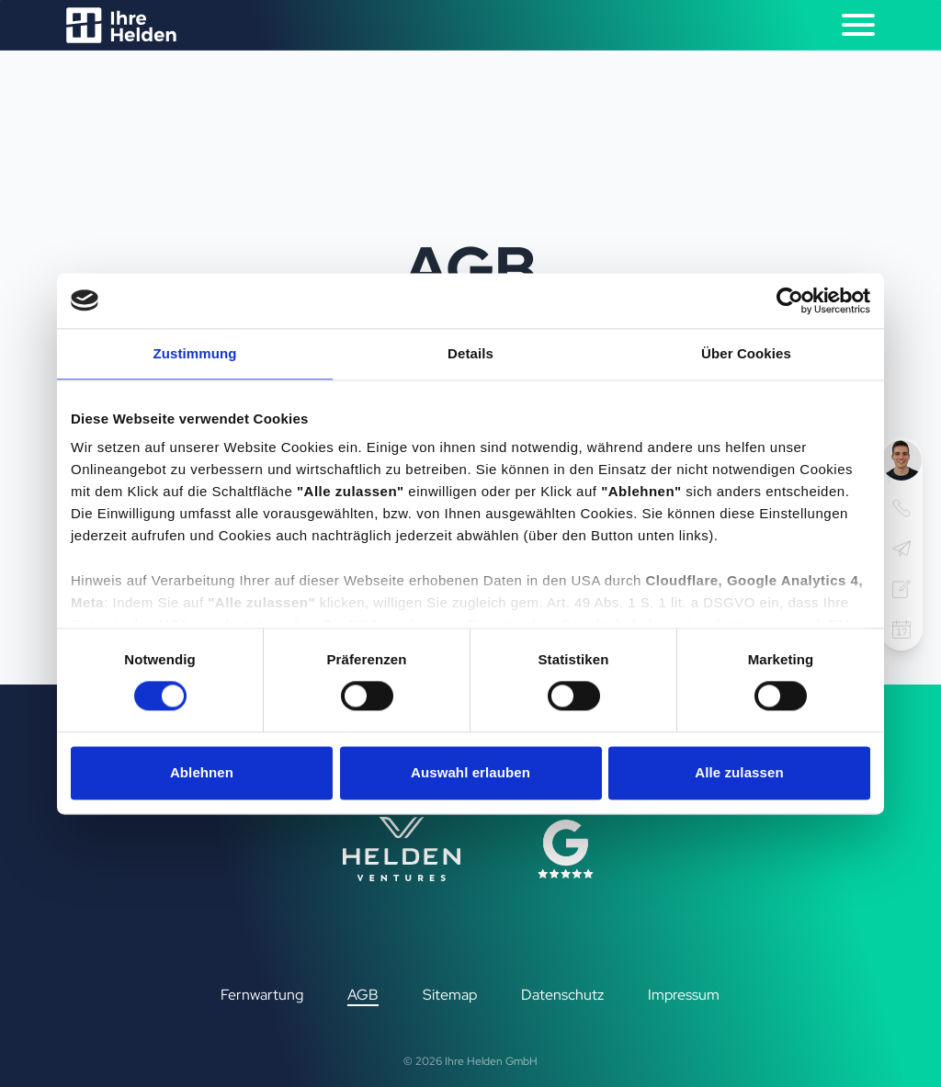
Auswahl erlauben (470, 772)
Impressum (684, 994)
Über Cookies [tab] (746, 353)
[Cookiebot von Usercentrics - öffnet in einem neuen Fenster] (789, 300)
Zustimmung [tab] (195, 353)
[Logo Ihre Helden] (121, 25)
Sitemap (450, 994)
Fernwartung (262, 994)
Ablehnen (201, 772)
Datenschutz (562, 994)
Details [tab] (470, 353)
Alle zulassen (739, 772)
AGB (363, 994)
